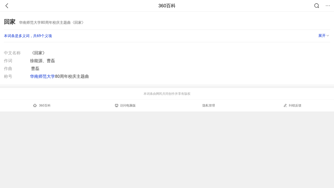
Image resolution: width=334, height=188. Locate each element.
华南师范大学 (42, 76)
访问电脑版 (125, 105)
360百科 (167, 5)
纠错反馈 (292, 105)
